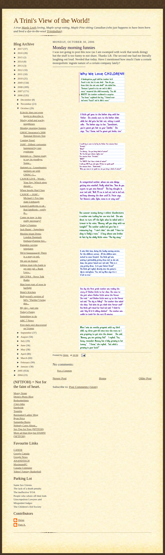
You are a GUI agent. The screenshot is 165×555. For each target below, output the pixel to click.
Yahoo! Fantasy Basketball (27, 471)
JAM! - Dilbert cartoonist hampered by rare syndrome (33, 148)
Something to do (28, 316)
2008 (20, 87)
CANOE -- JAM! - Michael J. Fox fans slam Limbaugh (32, 198)
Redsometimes (21, 400)
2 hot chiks (19, 404)
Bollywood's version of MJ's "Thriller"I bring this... (33, 300)
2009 (20, 82)
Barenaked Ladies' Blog (26, 414)
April (24, 353)
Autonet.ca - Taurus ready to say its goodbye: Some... (33, 159)
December (26, 99)
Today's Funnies (28, 225)
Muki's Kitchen (28, 292)
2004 (20, 375)
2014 (20, 61)
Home (102, 378)
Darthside (18, 407)
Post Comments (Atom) (83, 387)
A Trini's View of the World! (52, 20)
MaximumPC (20, 464)
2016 (20, 53)
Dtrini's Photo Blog (23, 396)
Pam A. (22, 524)
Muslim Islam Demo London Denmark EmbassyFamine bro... (33, 237)
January (25, 366)
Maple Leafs (29, 27)
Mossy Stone (20, 393)
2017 (20, 48)
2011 (20, 74)
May (23, 349)
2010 (20, 78)
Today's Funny (27, 312)
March (24, 358)
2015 (20, 57)
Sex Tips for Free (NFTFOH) (29, 429)
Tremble (18, 411)
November (26, 103)
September (26, 332)
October (25, 108)
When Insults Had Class (32, 190)
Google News (21, 457)
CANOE (18, 449)
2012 (20, 70)
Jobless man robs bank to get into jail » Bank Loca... (33, 268)
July (23, 341)
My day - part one (29, 307)
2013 (20, 65)
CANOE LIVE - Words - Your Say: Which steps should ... (33, 182)
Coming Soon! (27, 140)
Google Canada (21, 453)
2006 (20, 95)
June (23, 345)
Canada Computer (23, 467)
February (26, 362)
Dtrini (21, 520)
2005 (20, 370)
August (25, 336)
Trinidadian (54, 31)
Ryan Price (19, 418)
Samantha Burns (22, 422)
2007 (20, 91)
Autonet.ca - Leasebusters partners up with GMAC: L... (33, 171)
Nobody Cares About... (25, 425)
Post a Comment (64, 370)
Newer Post (59, 378)
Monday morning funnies (33, 128)
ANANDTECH (22, 460)
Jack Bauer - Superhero (32, 229)
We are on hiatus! (29, 260)
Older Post (145, 378)
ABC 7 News (27, 320)
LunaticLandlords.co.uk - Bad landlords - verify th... (33, 209)
